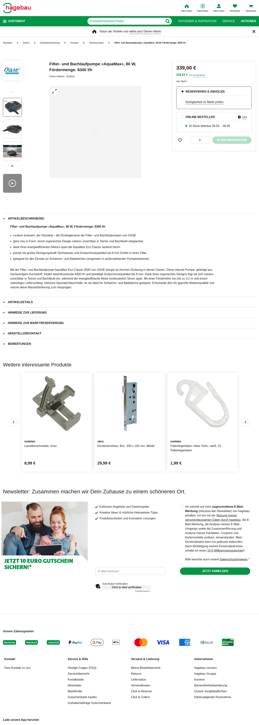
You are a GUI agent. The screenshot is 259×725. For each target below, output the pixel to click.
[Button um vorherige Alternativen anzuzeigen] (13, 422)
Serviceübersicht (78, 673)
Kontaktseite (76, 679)
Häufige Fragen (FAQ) (82, 667)
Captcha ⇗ (143, 591)
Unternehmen (203, 659)
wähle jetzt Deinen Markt (145, 31)
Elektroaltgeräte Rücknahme (212, 697)
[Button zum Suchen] (168, 21)
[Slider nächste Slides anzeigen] (12, 164)
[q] (125, 21)
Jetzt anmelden (215, 571)
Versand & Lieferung (145, 659)
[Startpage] (17, 8)
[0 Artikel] (200, 140)
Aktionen (248, 21)
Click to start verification (126, 587)
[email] (130, 571)
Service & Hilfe (78, 659)
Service (228, 21)
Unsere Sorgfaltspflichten (210, 691)
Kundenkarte (199, 75)
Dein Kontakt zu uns (17, 667)
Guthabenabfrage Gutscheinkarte (89, 703)
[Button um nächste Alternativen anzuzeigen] (245, 422)
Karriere (199, 679)
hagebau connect (205, 667)
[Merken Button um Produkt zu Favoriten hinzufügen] (180, 140)
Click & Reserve (141, 691)
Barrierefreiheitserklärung (210, 685)
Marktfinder (75, 691)
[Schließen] (254, 31)
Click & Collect (140, 697)
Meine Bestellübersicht (145, 667)
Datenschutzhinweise (233, 559)
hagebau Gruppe (205, 673)
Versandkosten (140, 685)
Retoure (136, 673)
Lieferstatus (138, 679)
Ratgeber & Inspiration (197, 21)
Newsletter (75, 685)
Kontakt (9, 659)
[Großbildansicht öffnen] (95, 132)
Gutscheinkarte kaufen (82, 697)
